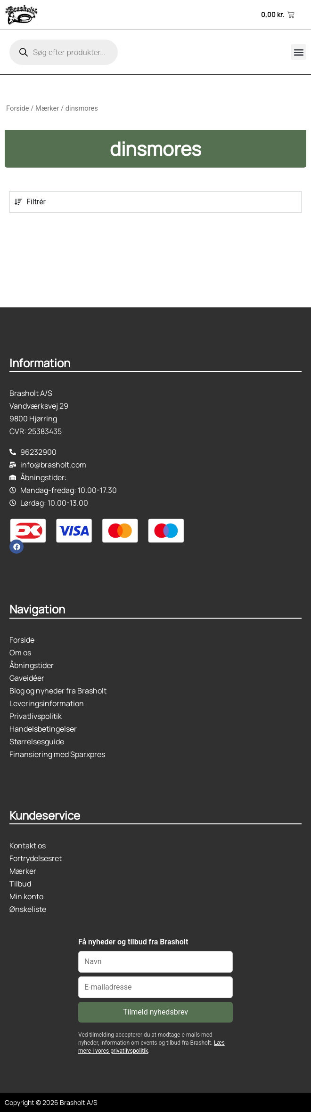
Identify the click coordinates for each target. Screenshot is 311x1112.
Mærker (47, 108)
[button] (298, 52)
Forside (17, 108)
